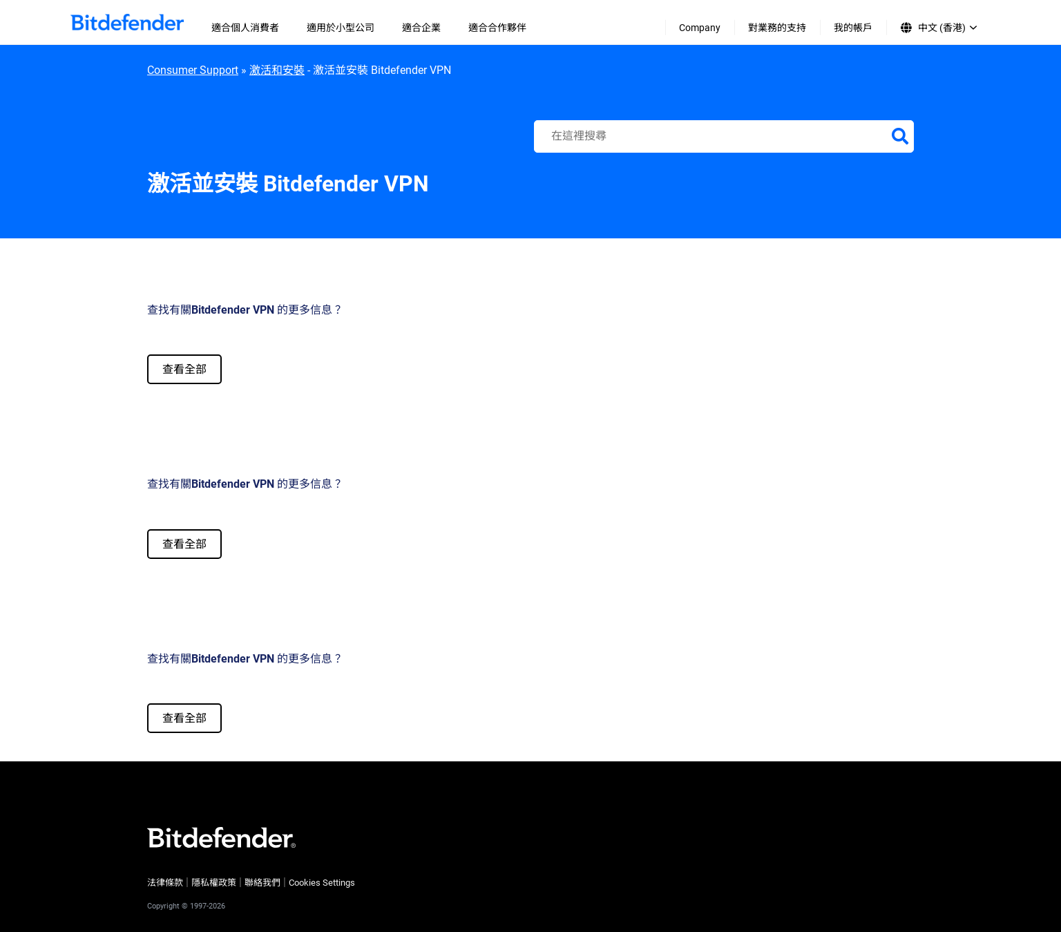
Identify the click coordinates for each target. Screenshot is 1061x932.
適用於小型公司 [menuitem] (340, 27)
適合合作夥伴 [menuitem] (497, 27)
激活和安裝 (277, 70)
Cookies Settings (322, 882)
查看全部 (184, 369)
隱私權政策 (213, 882)
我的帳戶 (853, 27)
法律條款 (165, 882)
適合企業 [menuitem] (421, 27)
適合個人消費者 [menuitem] (245, 27)
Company (699, 27)
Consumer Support (192, 70)
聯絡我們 (262, 882)
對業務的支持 (777, 27)
